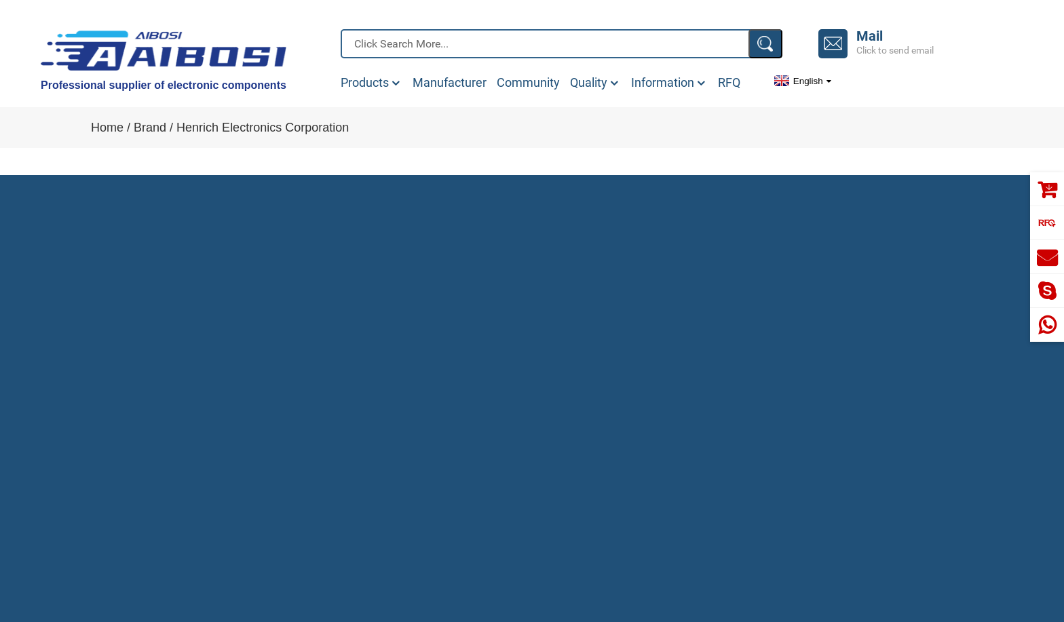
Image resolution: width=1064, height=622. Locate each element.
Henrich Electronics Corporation (262, 127)
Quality (595, 83)
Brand (150, 127)
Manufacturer (450, 83)
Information (669, 83)
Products (371, 83)
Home (107, 127)
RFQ (729, 83)
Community (528, 83)
